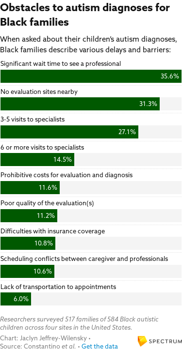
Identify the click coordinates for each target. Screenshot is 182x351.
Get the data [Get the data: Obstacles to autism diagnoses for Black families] (100, 346)
